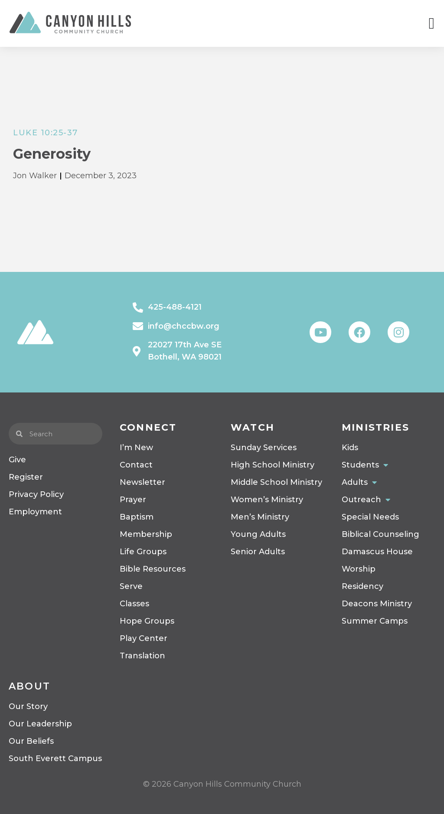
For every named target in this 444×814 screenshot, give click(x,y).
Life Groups (143, 551)
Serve (131, 586)
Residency (362, 586)
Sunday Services (264, 447)
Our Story (28, 706)
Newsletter (142, 482)
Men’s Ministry (260, 517)
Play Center (143, 638)
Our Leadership (40, 724)
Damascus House (377, 551)
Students (365, 465)
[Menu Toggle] (431, 23)
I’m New (136, 447)
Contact (136, 465)
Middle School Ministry (276, 482)
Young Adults (258, 534)
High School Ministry (272, 465)
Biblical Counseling (380, 534)
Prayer (133, 499)
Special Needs (370, 517)
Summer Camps (375, 621)
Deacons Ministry (377, 603)
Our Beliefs (31, 741)
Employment (35, 512)
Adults (359, 482)
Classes (134, 603)
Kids (350, 447)
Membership (146, 534)
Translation (142, 655)
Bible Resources (153, 569)
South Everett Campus (55, 758)
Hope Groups (147, 621)
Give (17, 459)
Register (26, 477)
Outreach (366, 499)
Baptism (136, 517)
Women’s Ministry (267, 499)
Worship (358, 569)
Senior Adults (258, 551)
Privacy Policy (36, 494)
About (29, 686)
